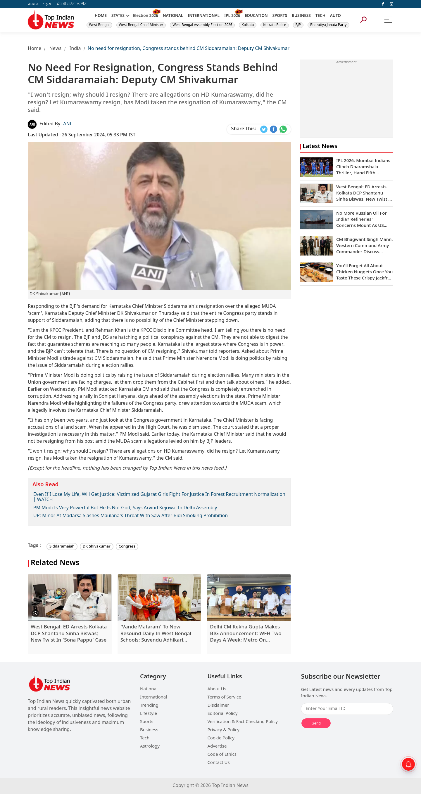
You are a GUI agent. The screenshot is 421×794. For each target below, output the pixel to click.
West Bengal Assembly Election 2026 (202, 25)
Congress (127, 546)
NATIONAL (173, 16)
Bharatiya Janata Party (328, 25)
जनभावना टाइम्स (39, 4)
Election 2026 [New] (145, 16)
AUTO (335, 16)
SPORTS (279, 16)
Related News (55, 563)
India (75, 49)
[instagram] (391, 4)
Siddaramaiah (62, 546)
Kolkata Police (274, 25)
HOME (101, 16)
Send (316, 723)
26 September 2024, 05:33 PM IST (81, 135)
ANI (67, 124)
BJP (298, 25)
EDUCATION (256, 16)
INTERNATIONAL (204, 16)
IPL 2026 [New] (232, 16)
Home (34, 49)
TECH (320, 16)
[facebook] (383, 4)
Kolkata (247, 25)
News (55, 49)
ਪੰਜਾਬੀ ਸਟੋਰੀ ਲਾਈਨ (72, 4)
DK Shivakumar (97, 546)
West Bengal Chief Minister (141, 25)
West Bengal (99, 25)
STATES (118, 16)
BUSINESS (301, 16)
